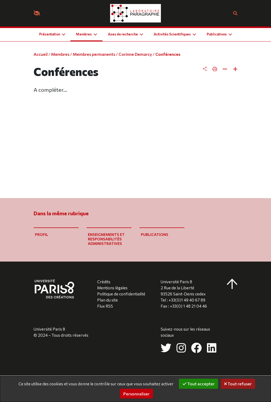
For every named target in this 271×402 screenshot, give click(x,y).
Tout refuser (238, 383)
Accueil (41, 54)
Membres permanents (94, 54)
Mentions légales (112, 287)
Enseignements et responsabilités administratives (106, 239)
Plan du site (107, 300)
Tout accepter (198, 383)
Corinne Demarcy (135, 54)
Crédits (103, 281)
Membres (60, 54)
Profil (41, 234)
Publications (154, 234)
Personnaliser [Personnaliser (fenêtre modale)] (136, 393)
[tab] (220, 69)
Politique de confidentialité (121, 293)
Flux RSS (105, 306)
